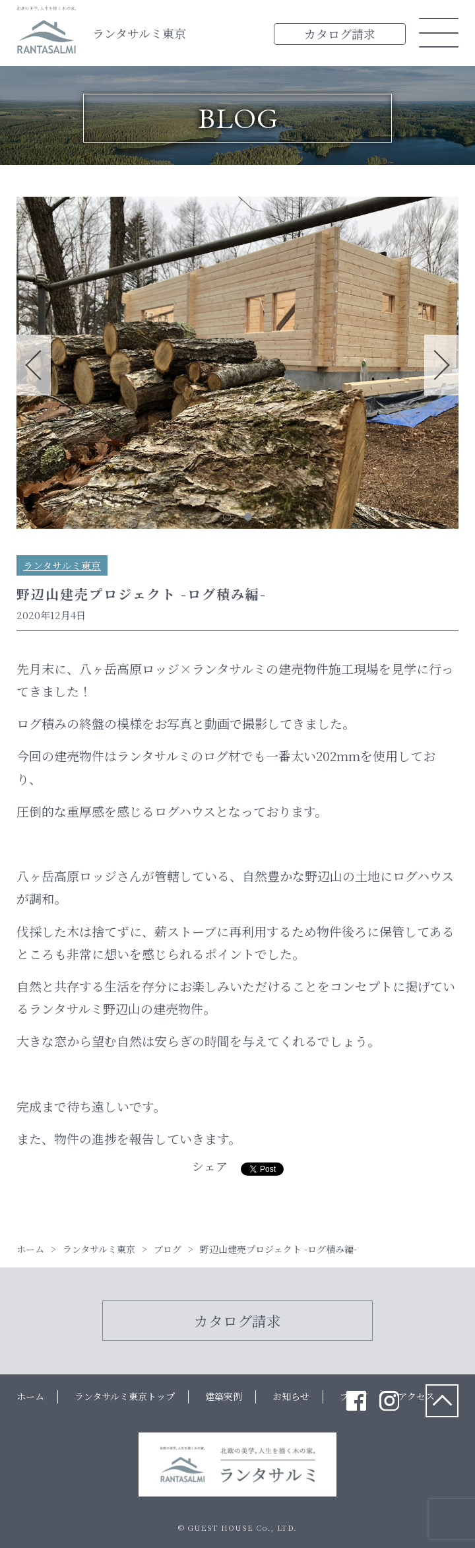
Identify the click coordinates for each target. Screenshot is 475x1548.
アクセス (416, 1396)
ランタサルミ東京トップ (125, 1396)
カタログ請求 (339, 33)
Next (441, 365)
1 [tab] (206, 517)
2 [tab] (227, 517)
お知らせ (290, 1396)
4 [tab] (269, 517)
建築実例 (223, 1396)
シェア (210, 1165)
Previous (33, 365)
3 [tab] (248, 517)
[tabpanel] (237, 365)
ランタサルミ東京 (139, 33)
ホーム (30, 1396)
